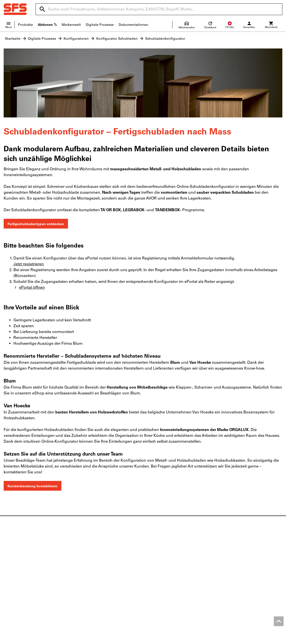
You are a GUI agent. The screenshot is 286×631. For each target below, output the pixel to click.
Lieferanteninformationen (168, 564)
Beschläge (83, 553)
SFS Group (12, 579)
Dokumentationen (133, 25)
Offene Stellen (15, 569)
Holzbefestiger (87, 558)
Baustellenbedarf (89, 569)
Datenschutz (256, 626)
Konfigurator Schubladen (117, 39)
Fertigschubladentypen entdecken (36, 224)
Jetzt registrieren (28, 264)
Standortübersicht (18, 564)
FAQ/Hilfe (154, 574)
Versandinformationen (165, 558)
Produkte (25, 25)
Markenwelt (71, 25)
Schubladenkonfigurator (165, 39)
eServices (226, 558)
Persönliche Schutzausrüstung (100, 574)
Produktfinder (229, 553)
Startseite (12, 39)
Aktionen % (47, 25)
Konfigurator (228, 564)
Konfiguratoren (76, 39)
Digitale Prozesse (100, 25)
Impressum (195, 626)
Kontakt (10, 558)
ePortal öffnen (29, 287)
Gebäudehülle (87, 564)
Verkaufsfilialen (159, 553)
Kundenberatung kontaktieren (32, 486)
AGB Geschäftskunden (225, 626)
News (8, 553)
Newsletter (155, 569)
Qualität (10, 574)
